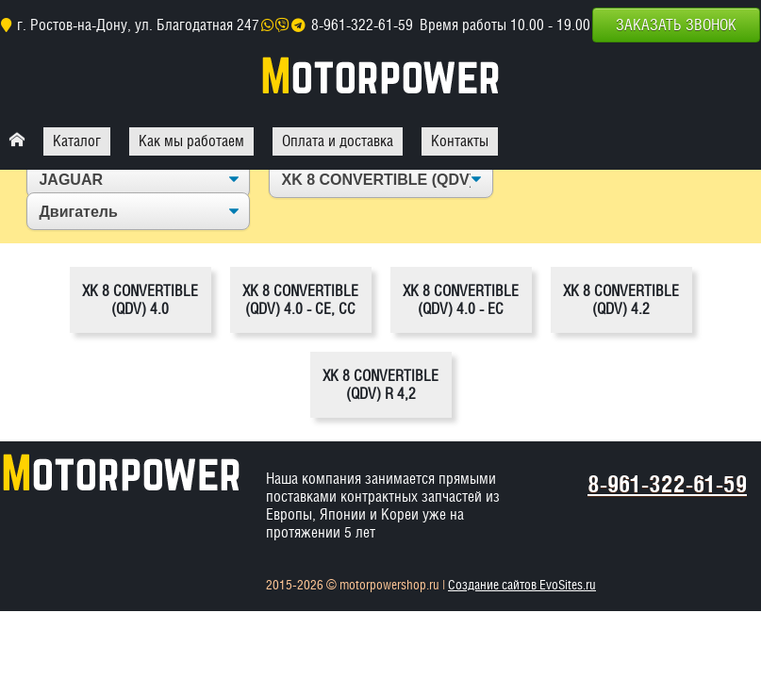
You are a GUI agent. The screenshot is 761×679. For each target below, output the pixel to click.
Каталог (77, 141)
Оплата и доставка (337, 141)
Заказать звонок (676, 25)
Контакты (459, 141)
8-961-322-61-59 (362, 25)
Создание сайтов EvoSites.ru (522, 584)
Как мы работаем (191, 141)
